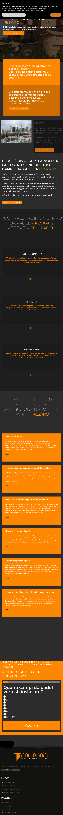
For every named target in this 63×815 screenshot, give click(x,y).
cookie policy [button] (42, 804)
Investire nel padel (13, 436)
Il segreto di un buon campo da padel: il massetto (27, 468)
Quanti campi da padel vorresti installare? (28, 689)
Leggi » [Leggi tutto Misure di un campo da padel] (7, 546)
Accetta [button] (55, 811)
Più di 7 (10, 717)
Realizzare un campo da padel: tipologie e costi (26, 499)
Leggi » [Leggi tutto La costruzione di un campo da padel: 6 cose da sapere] (7, 610)
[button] (60, 799)
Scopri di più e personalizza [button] (14, 811)
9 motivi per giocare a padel (17, 561)
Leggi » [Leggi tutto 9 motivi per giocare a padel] (7, 578)
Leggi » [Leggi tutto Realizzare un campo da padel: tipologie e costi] (7, 517)
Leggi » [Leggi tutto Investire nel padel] (7, 454)
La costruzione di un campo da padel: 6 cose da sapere (30, 592)
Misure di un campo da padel (18, 531)
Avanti (31, 725)
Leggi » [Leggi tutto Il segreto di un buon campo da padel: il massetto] (7, 485)
